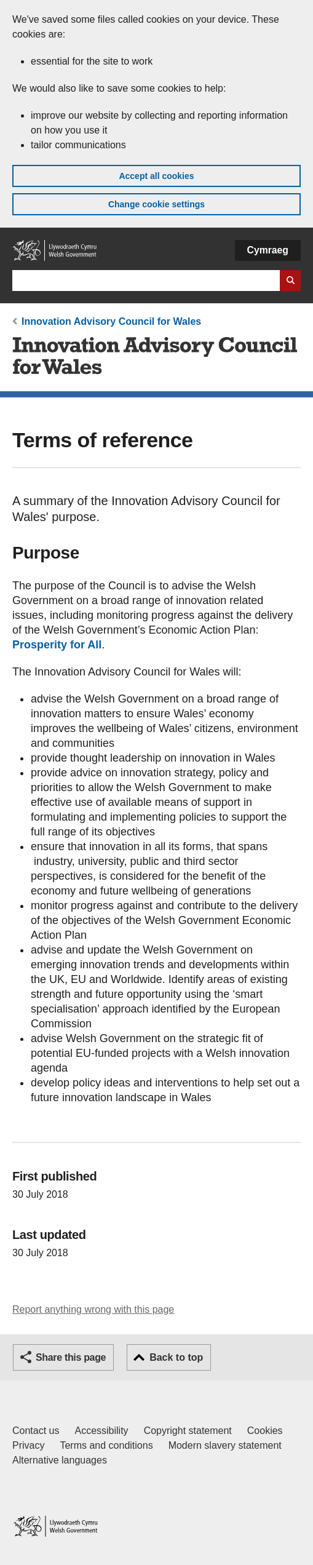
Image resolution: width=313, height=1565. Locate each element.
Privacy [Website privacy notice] (28, 1445)
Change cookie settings (156, 204)
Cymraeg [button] (267, 250)
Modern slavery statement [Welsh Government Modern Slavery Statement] (225, 1445)
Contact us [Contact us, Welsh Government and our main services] (35, 1430)
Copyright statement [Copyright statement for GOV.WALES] (188, 1430)
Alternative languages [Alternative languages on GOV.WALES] (59, 1460)
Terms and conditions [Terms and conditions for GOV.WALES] (106, 1445)
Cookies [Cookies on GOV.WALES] (265, 1430)
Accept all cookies (156, 176)
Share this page (71, 1357)
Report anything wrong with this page (93, 1309)
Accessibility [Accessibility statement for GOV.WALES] (101, 1430)
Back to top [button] (176, 1357)
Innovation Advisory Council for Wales (111, 321)
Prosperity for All (56, 645)
